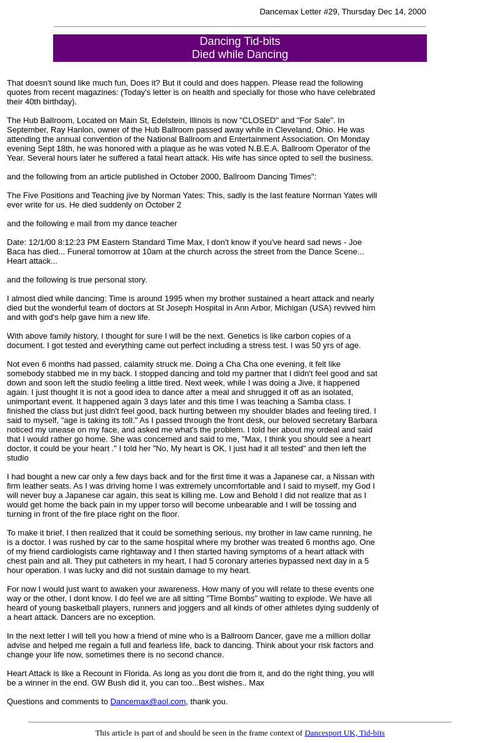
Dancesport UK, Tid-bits (344, 732)
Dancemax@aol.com (148, 701)
